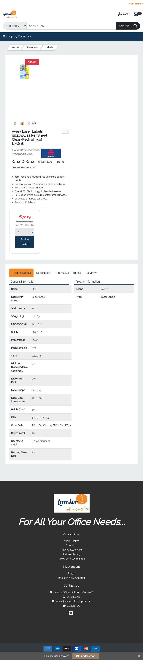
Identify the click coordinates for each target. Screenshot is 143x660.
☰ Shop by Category (16, 36)
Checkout (71, 545)
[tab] (21, 273)
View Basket (71, 540)
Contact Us (71, 605)
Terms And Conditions (71, 558)
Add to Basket (25, 242)
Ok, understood (85, 656)
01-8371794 (71, 596)
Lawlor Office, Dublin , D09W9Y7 (71, 592)
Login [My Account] (124, 14)
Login (71, 573)
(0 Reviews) (45, 161)
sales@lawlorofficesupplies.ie (71, 601)
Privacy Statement (71, 549)
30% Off (32, 62)
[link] (71, 636)
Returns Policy (71, 554)
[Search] (71, 26)
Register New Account (71, 577)
